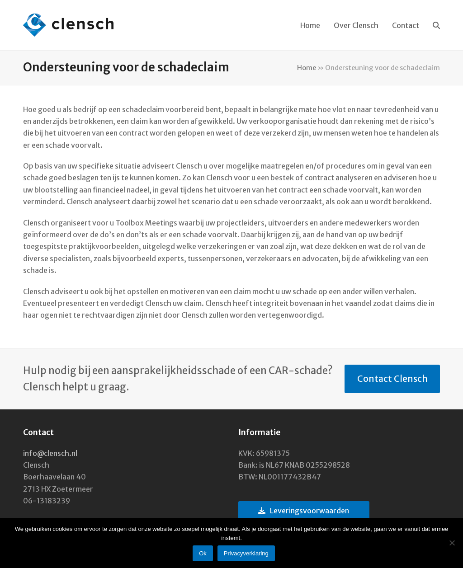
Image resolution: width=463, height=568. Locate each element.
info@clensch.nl (50, 453)
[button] (436, 25)
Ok (203, 553)
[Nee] (451, 542)
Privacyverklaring (246, 553)
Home (306, 67)
